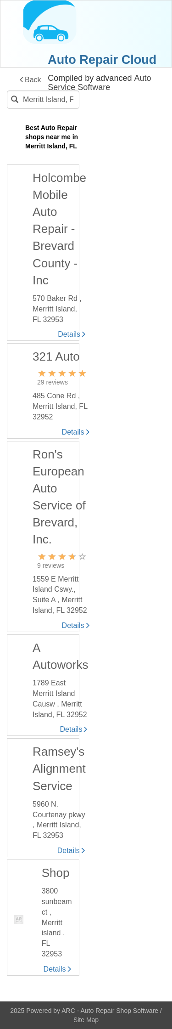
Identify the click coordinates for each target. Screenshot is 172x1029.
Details (72, 334)
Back (30, 80)
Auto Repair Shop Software (120, 1010)
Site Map (86, 1019)
